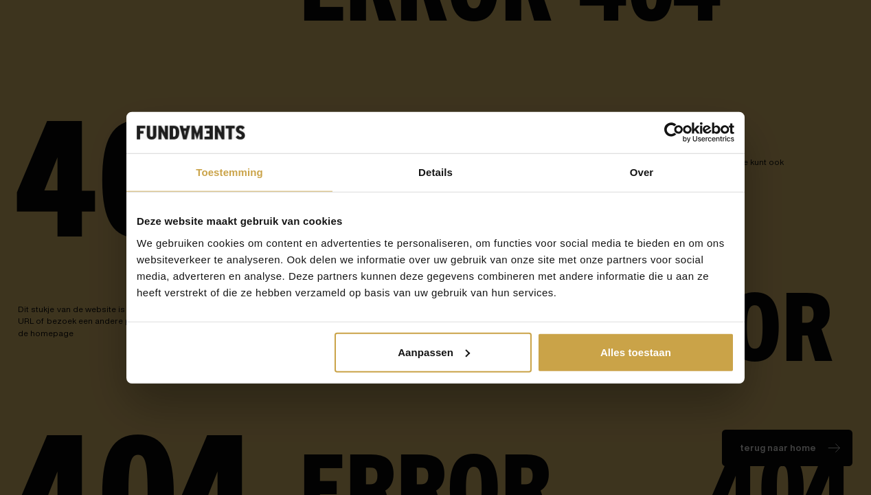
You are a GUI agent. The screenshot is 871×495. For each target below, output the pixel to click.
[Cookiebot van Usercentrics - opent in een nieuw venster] (674, 132)
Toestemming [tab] (229, 172)
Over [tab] (642, 172)
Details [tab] (435, 172)
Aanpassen (434, 352)
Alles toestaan (635, 352)
